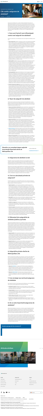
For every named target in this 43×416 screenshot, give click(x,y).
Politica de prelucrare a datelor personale (7, 397)
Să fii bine (14, 266)
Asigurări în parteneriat (3, 384)
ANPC (24, 397)
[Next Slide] (42, 348)
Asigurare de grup (12, 128)
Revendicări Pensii (31, 384)
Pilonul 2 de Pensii (3, 386)
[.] (38, 1)
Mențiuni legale (18, 397)
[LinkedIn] (4, 392)
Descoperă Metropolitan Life (18, 379)
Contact (30, 379)
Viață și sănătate (2, 379)
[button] (1, 1)
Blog (15, 384)
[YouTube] (6, 392)
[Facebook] (1, 392)
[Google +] (9, 392)
